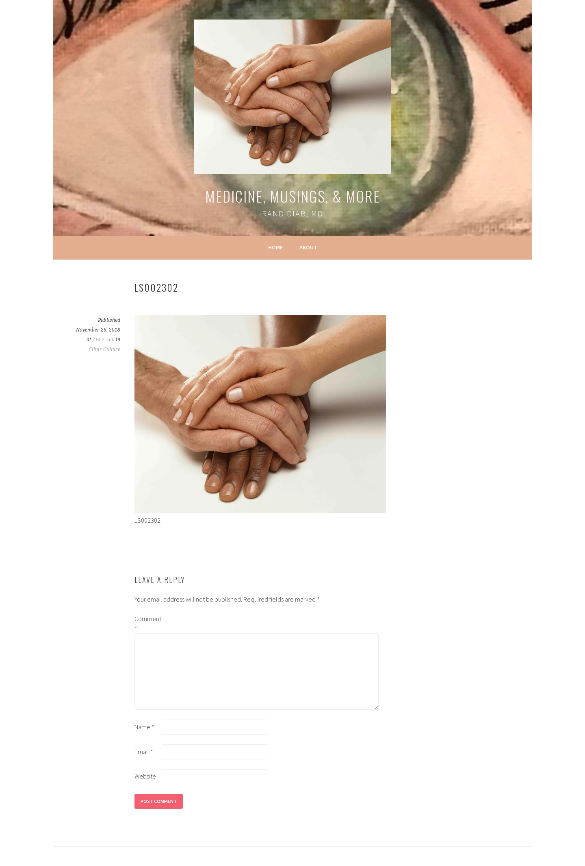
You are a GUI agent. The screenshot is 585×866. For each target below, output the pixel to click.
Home (275, 247)
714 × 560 (103, 339)
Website (145, 776)
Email (143, 752)
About (308, 247)
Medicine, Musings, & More (292, 196)
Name (144, 727)
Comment (147, 624)
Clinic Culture (104, 349)
